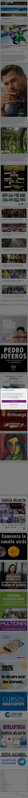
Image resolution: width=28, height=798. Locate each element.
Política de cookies (14, 397)
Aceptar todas (14, 401)
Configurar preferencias (14, 404)
